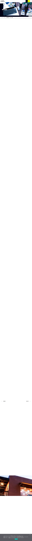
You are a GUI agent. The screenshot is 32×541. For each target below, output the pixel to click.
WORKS (5, 17)
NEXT (28, 401)
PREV (3, 401)
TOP (2, 17)
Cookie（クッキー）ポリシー (12, 537)
